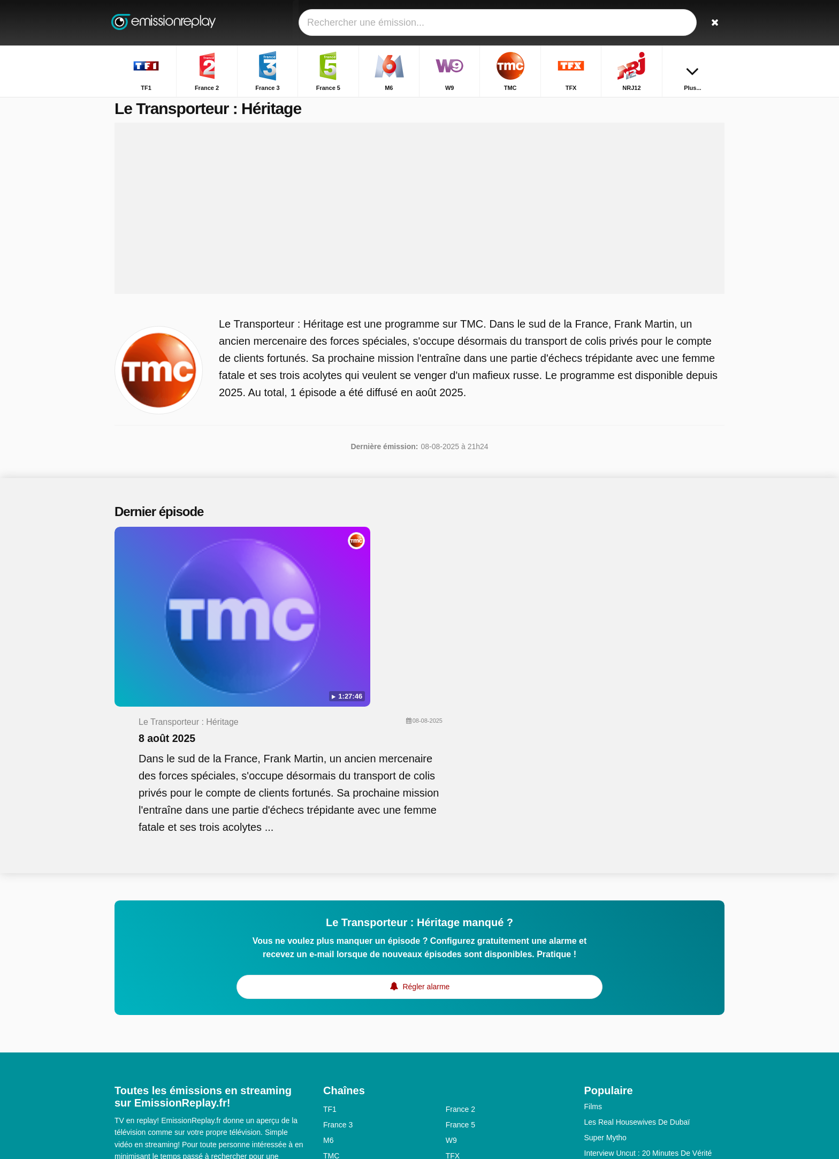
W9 (451, 979)
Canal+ (458, 1025)
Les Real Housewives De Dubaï (637, 961)
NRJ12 (334, 1010)
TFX (453, 994)
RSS (207, 1066)
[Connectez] (676, 23)
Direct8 (457, 1072)
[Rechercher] (712, 23)
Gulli (330, 1025)
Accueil (624, 106)
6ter (452, 1010)
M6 (328, 979)
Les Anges (601, 1007)
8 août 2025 (371, 571)
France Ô (338, 1072)
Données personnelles (152, 1066)
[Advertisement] (419, 221)
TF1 (330, 948)
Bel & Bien (601, 1038)
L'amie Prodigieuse (616, 1069)
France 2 (460, 948)
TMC (331, 994)
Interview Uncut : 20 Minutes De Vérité (648, 992)
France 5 (460, 963)
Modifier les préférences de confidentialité (189, 1085)
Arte (453, 1041)
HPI (590, 1054)
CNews (335, 1041)
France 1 (338, 1056)
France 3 (338, 963)
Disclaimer (215, 1052)
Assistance (169, 1052)
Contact (127, 1052)
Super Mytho (605, 976)
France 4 (460, 1056)
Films (593, 945)
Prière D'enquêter (613, 1023)
